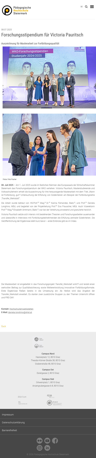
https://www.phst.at (26, 11)
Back (3, 326)
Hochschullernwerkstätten (21, 309)
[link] (40, 441)
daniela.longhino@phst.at (20, 312)
